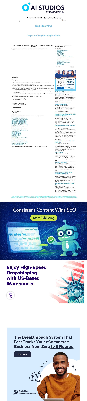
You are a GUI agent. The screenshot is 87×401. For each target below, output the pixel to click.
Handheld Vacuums (60, 59)
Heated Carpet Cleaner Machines (63, 60)
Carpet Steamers (60, 54)
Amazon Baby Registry (16, 131)
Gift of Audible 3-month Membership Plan (19, 121)
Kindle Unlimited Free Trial (16, 134)
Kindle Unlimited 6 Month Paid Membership (19, 129)
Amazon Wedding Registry (16, 132)
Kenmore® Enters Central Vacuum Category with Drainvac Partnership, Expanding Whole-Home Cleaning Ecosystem (65, 114)
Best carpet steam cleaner (61, 162)
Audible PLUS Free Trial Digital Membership (20, 126)
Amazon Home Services (16, 135)
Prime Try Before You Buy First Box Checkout (20, 141)
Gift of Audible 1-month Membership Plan (19, 123)
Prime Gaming (14, 136)
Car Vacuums (59, 52)
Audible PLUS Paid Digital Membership (19, 120)
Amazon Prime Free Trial (16, 133)
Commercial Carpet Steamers (62, 57)
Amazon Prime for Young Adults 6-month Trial (20, 130)
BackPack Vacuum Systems (62, 50)
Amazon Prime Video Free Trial (17, 144)
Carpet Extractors (60, 53)
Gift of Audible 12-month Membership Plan (19, 118)
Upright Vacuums (60, 63)
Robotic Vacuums (60, 61)
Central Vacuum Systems (62, 55)
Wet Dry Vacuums (60, 64)
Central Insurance (59, 152)
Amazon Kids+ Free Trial (16, 138)
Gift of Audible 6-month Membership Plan (19, 122)
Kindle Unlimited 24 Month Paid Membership (20, 119)
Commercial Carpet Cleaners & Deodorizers (65, 56)
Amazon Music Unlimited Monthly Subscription (20, 142)
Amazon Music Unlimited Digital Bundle (19, 143)
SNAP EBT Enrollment (16, 125)
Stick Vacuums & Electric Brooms (63, 62)
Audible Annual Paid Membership (18, 117)
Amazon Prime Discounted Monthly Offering (19, 137)
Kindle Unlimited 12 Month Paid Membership (20, 124)
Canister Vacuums (60, 51)
